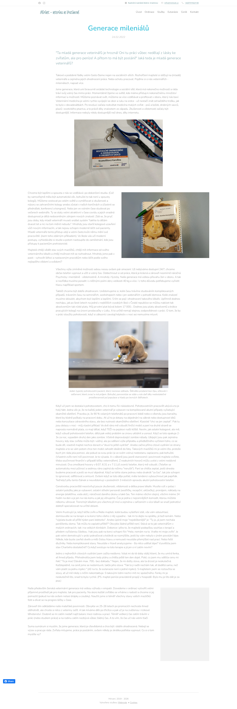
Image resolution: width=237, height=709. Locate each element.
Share (9, 681)
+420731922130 (192, 3)
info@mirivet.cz (171, 3)
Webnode (122, 702)
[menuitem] (184, 12)
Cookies (133, 702)
